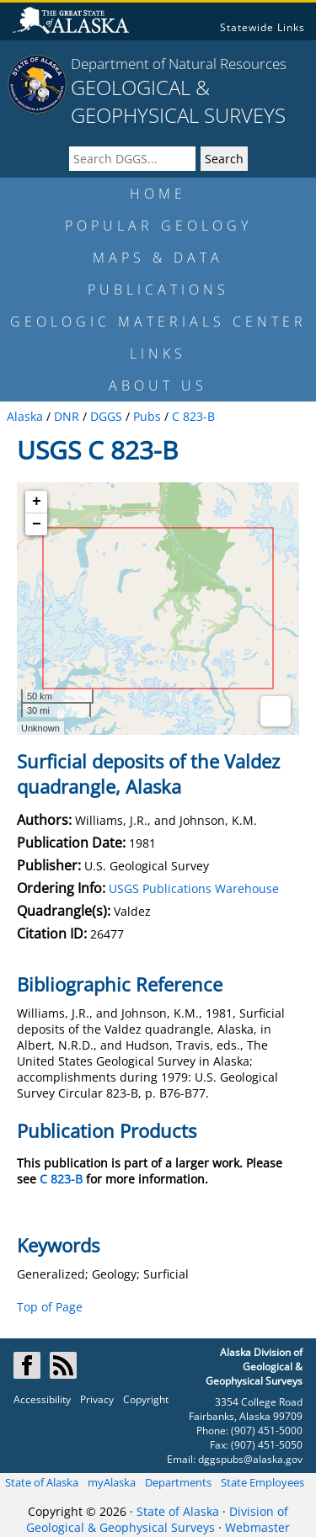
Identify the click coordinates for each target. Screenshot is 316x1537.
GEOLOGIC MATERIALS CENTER (158, 321)
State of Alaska (41, 1482)
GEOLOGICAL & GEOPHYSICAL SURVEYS (178, 101)
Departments (178, 1482)
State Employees (262, 1482)
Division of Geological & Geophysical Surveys (157, 1519)
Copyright (146, 1399)
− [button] (36, 524)
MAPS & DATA (158, 257)
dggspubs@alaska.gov (250, 1459)
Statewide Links (262, 27)
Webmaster (257, 1527)
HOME (158, 193)
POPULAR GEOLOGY (158, 225)
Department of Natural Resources (179, 63)
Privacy (97, 1399)
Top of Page (50, 1307)
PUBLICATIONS (158, 289)
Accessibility (42, 1399)
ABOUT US (158, 385)
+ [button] (36, 502)
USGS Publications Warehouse (194, 888)
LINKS (158, 353)
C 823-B (61, 1179)
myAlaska (112, 1482)
